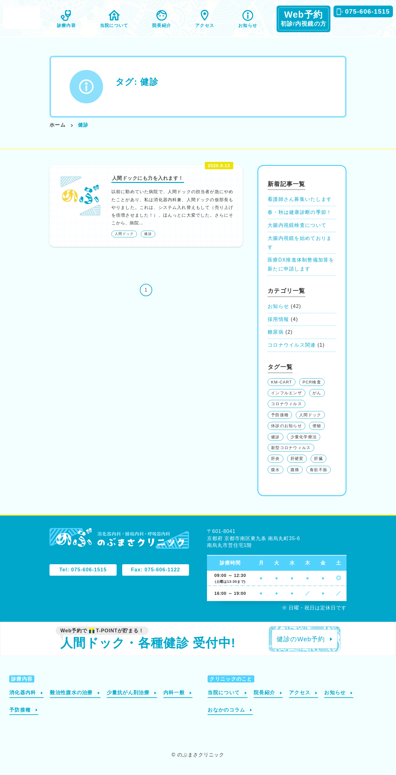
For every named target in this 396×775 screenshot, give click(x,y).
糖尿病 (276, 332)
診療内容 (66, 25)
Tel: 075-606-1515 (83, 569)
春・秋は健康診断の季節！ (300, 212)
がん (316, 393)
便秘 (316, 425)
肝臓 (318, 458)
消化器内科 (22, 692)
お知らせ (247, 25)
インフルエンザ (286, 393)
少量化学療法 (304, 437)
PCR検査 (312, 382)
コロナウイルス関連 (292, 345)
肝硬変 (297, 458)
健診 (148, 234)
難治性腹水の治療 (71, 692)
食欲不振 (318, 469)
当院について (114, 25)
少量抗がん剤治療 (128, 692)
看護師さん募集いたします (300, 199)
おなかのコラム (226, 709)
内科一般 (174, 692)
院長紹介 (161, 25)
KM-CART (281, 382)
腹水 (275, 469)
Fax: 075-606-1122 (155, 569)
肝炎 (275, 458)
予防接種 (280, 415)
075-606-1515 (367, 11)
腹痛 (295, 469)
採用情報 (278, 319)
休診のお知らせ (286, 425)
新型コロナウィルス (291, 447)
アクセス (204, 25)
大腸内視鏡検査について (297, 225)
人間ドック (124, 234)
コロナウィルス (286, 403)
